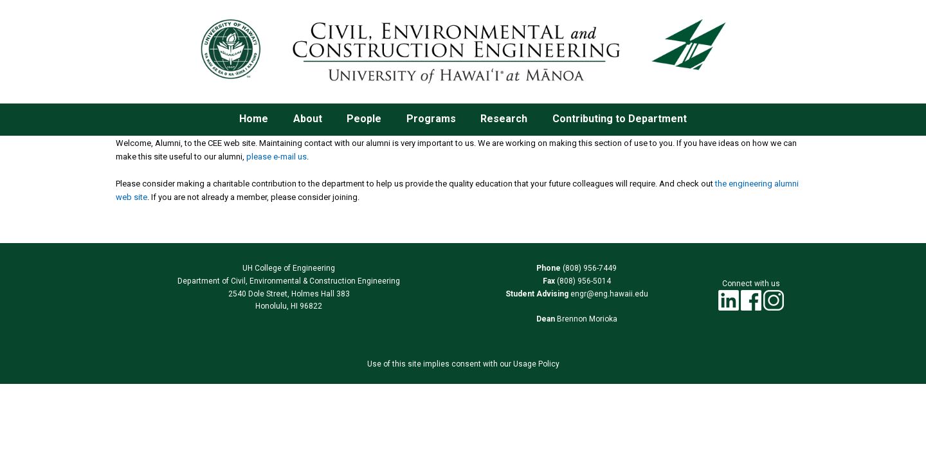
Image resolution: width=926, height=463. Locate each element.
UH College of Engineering (288, 268)
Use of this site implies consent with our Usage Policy (463, 363)
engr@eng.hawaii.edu (608, 293)
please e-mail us (276, 156)
